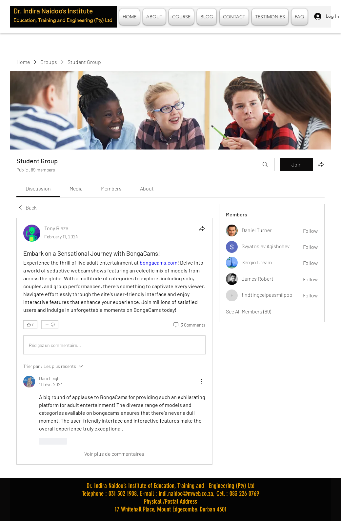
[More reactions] (49, 324)
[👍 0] (30, 324)
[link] (38, 188)
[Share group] (321, 164)
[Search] (265, 164)
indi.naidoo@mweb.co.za (186, 493)
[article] (114, 341)
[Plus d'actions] (202, 382)
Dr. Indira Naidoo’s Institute (53, 11)
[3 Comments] (189, 325)
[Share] (202, 228)
